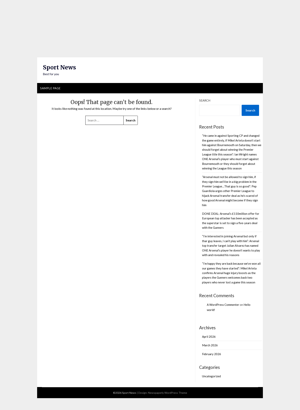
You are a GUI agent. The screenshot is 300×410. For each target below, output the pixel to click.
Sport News (59, 67)
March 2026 (210, 345)
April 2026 (209, 336)
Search (204, 100)
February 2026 (211, 354)
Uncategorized (211, 376)
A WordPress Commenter (223, 304)
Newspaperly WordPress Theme (167, 392)
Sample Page (50, 88)
